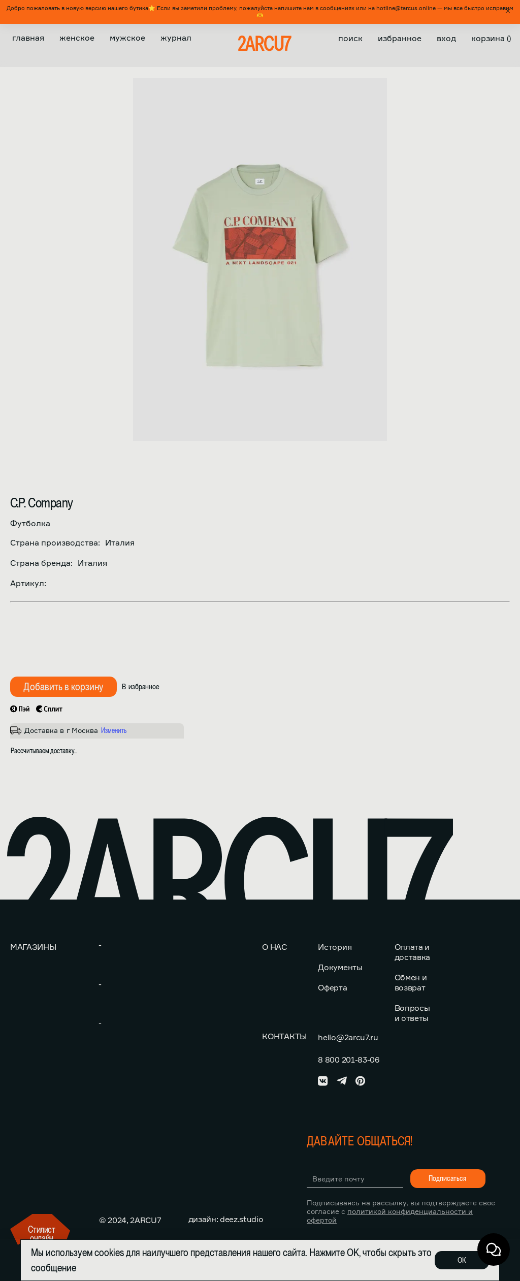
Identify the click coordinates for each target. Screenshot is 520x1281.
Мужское (127, 38)
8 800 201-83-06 (348, 1059)
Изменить (113, 730)
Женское (76, 38)
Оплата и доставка (412, 952)
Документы (340, 967)
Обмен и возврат (411, 982)
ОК (462, 1260)
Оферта (332, 987)
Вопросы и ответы (412, 1013)
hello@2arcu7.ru (348, 1037)
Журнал (175, 38)
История (334, 947)
